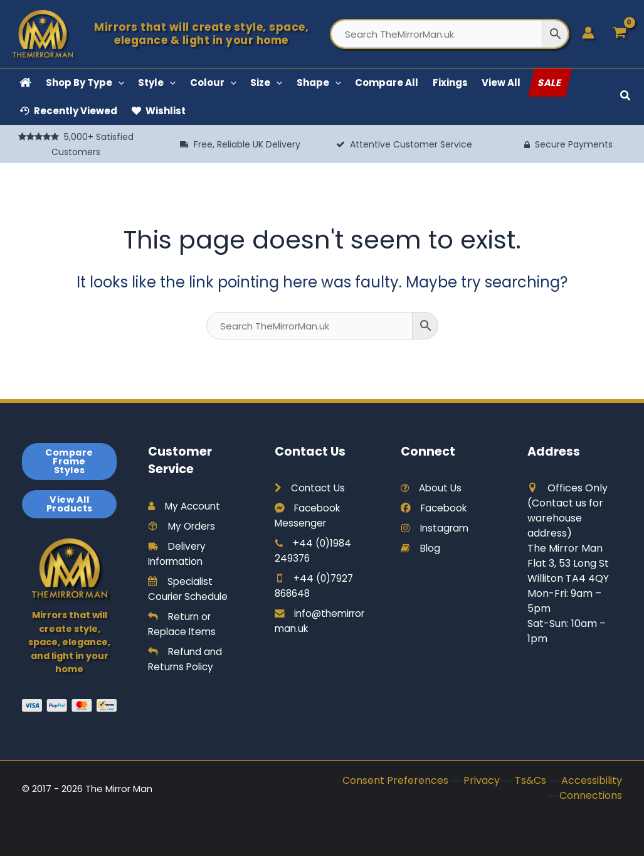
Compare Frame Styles (69, 461)
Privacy (481, 780)
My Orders (183, 526)
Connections (590, 795)
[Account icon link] (588, 32)
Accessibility (591, 780)
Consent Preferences (395, 780)
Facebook (435, 508)
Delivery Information (178, 554)
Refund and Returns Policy (186, 659)
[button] (118, 82)
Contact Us (311, 488)
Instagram (436, 528)
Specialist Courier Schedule (190, 589)
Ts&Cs (530, 780)
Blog (421, 548)
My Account (186, 506)
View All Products (69, 504)
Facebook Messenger (309, 515)
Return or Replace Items (183, 624)
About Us (432, 488)
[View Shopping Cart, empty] (619, 33)
